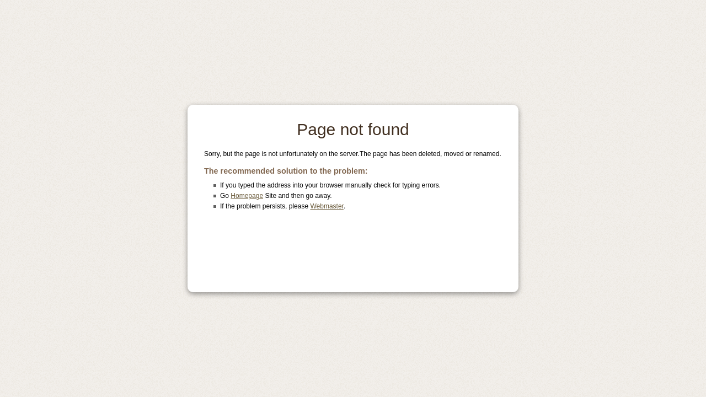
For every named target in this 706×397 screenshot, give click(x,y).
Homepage (247, 196)
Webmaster (326, 206)
